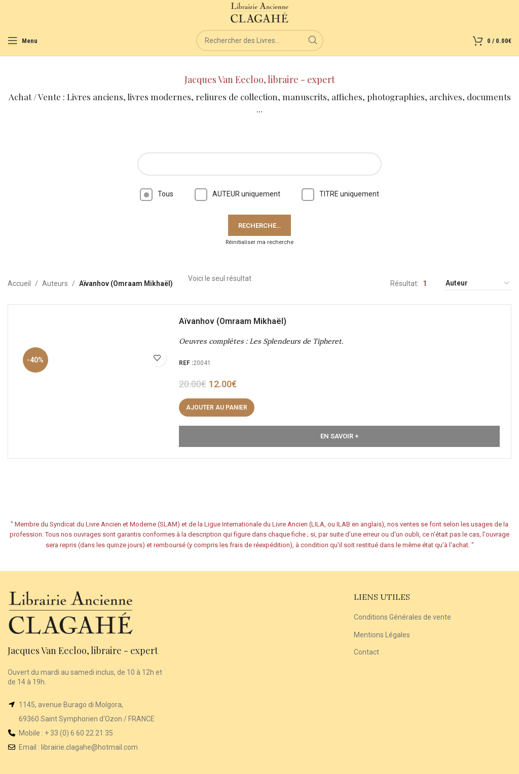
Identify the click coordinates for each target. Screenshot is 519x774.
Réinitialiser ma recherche (259, 242)
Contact (366, 652)
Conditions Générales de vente (402, 617)
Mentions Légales (382, 635)
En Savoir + (339, 440)
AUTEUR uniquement (237, 193)
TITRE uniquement (340, 193)
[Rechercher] (259, 40)
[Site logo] (259, 12)
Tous (156, 193)
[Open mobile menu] (23, 40)
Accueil (19, 283)
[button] (220, 411)
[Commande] (477, 283)
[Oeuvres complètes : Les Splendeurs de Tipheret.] (99, 385)
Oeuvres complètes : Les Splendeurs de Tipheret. (265, 345)
